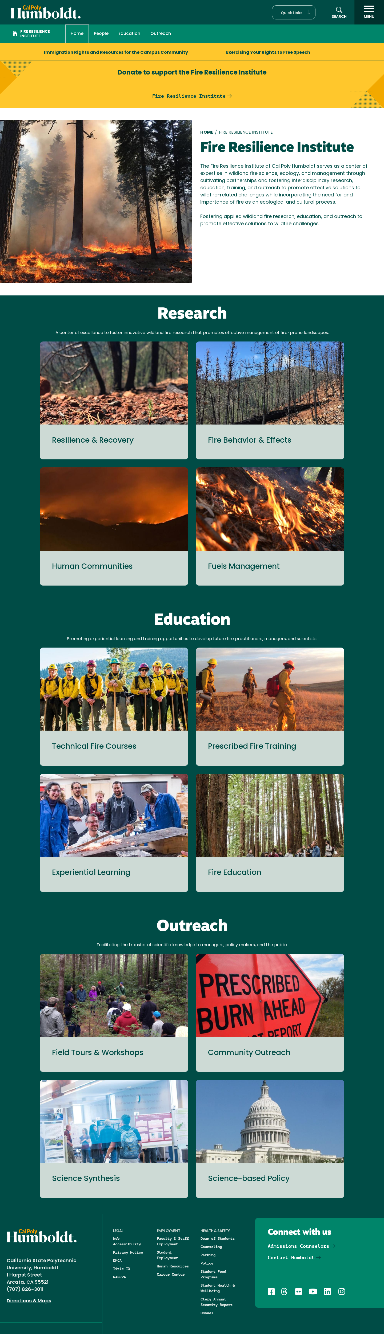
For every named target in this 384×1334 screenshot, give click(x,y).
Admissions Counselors (298, 1246)
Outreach (160, 34)
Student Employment (167, 1255)
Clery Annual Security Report (217, 1302)
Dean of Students (218, 1238)
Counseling (211, 1247)
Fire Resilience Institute (31, 34)
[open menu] (369, 12)
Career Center (171, 1274)
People (101, 34)
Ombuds (207, 1313)
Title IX (121, 1269)
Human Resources (173, 1266)
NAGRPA (119, 1277)
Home (77, 34)
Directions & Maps (29, 1301)
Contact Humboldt (291, 1257)
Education (129, 34)
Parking (208, 1255)
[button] (293, 12)
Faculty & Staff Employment (173, 1241)
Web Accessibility (127, 1241)
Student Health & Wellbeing (218, 1288)
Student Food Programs (213, 1274)
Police (207, 1263)
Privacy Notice (128, 1252)
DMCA (117, 1260)
